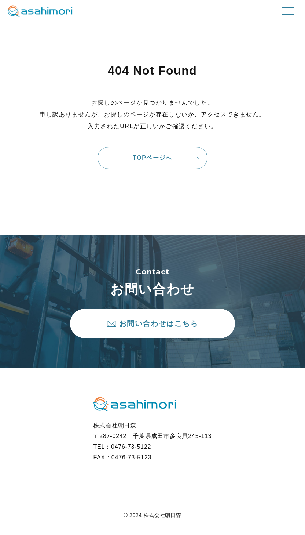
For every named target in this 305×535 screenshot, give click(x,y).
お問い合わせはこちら (158, 323)
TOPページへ (152, 158)
